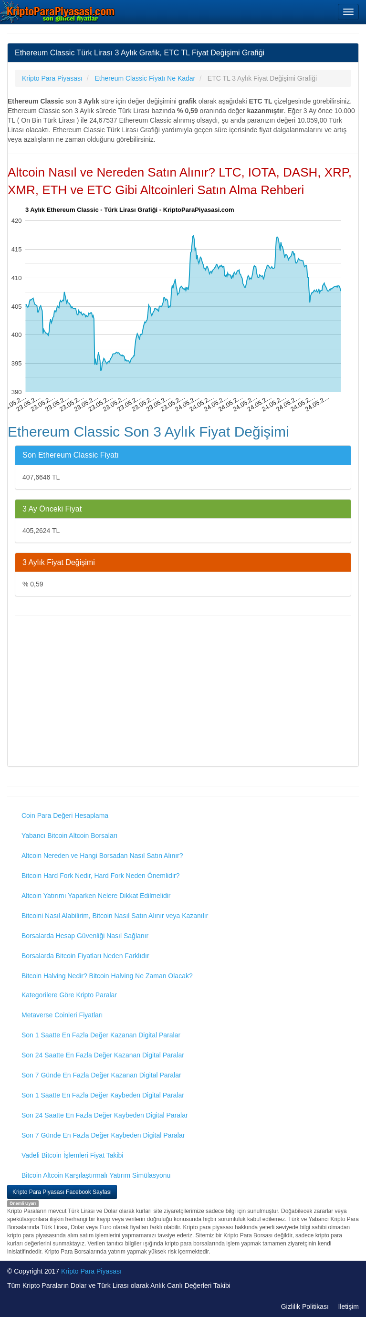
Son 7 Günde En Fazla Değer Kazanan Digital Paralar (101, 1075)
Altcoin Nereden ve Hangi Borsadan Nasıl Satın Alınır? (102, 855)
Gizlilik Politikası (305, 1306)
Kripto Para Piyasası (91, 1271)
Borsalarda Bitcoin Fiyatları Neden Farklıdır (85, 956)
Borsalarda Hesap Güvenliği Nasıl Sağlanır (84, 936)
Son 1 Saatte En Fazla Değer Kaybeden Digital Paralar (102, 1095)
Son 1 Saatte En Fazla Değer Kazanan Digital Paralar (100, 1035)
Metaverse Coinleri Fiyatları (62, 1015)
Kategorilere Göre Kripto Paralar (69, 995)
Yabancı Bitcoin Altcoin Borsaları (69, 835)
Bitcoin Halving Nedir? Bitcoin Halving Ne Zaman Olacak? (107, 976)
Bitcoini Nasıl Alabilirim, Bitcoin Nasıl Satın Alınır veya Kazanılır (114, 916)
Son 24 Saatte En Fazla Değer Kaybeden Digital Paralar (104, 1115)
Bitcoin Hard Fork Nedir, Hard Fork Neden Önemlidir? (100, 875)
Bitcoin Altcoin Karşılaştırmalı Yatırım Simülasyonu (95, 1175)
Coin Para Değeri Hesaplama (64, 815)
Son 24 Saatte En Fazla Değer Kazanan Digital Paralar (102, 1055)
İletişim (348, 1306)
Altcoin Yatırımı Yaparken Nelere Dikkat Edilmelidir (96, 895)
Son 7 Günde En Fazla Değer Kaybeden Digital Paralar (103, 1135)
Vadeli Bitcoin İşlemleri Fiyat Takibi (72, 1155)
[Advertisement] (183, 692)
